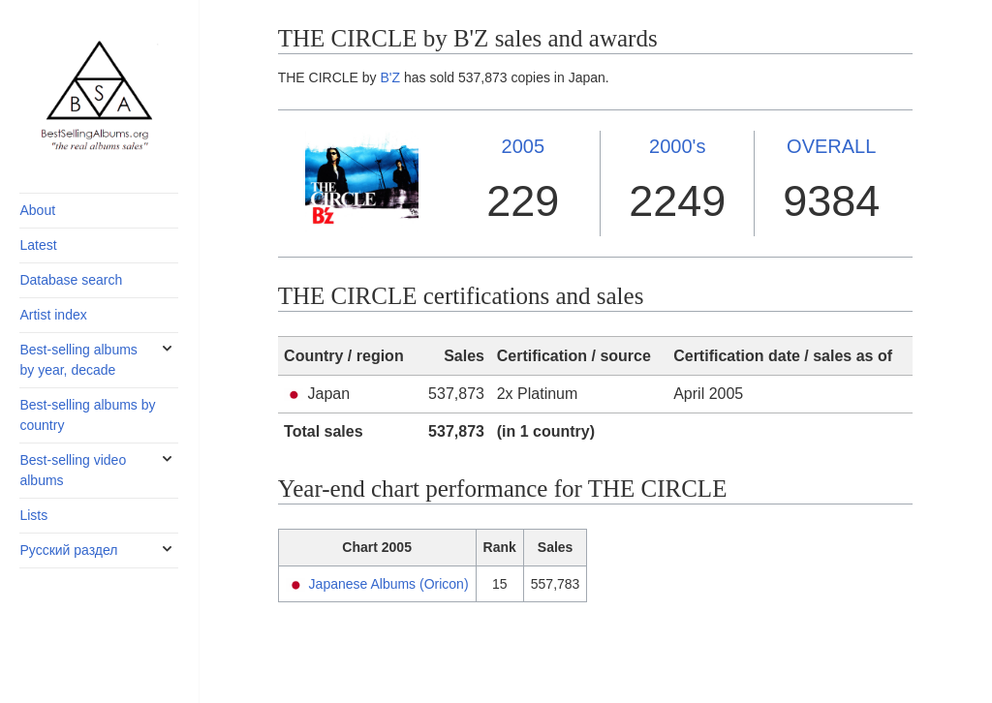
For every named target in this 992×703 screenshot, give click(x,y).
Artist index (52, 314)
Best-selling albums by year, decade (78, 360)
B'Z (391, 77)
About (37, 210)
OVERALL (831, 146)
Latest (37, 245)
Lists (33, 515)
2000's (677, 146)
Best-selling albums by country (87, 415)
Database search (70, 280)
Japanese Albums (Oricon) (389, 584)
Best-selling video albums (72, 470)
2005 (523, 146)
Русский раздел (68, 550)
